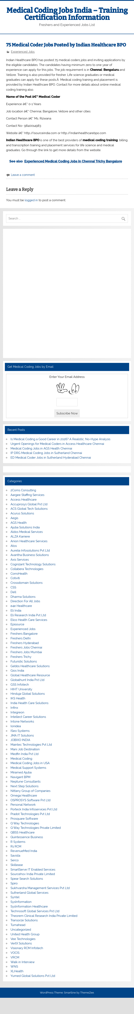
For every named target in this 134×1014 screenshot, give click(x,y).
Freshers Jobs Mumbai (26, 652)
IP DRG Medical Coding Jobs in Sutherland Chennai (46, 453)
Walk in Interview (23, 962)
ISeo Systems (20, 731)
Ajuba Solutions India (25, 527)
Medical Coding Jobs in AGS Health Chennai (41, 448)
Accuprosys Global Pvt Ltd (29, 504)
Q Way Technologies (25, 823)
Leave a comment (23, 174)
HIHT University (21, 689)
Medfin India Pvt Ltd (24, 754)
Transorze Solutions (24, 920)
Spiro (14, 883)
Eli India (16, 610)
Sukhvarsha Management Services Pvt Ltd (40, 888)
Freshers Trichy (21, 657)
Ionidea (16, 726)
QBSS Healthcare (23, 832)
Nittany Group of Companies (30, 791)
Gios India (17, 670)
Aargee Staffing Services (27, 495)
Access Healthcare (24, 499)
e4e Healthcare (21, 606)
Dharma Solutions (23, 597)
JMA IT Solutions (22, 735)
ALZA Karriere (20, 536)
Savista (15, 855)
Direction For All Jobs (25, 601)
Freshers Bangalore (24, 633)
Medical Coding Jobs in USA (30, 763)
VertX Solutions (21, 943)
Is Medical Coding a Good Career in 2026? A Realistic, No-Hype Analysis (60, 439)
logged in (31, 200)
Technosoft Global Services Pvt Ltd (35, 911)
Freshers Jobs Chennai (26, 647)
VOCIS (15, 953)
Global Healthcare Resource (30, 675)
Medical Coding (21, 758)
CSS (13, 587)
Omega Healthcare (24, 795)
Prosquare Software (24, 818)
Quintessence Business (27, 837)
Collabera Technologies (27, 569)
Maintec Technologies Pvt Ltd (31, 744)
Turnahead (18, 925)
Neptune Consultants (25, 781)
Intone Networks (22, 721)
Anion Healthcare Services (29, 541)
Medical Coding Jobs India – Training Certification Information (67, 14)
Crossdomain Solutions (27, 583)
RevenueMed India (24, 851)
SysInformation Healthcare (29, 906)
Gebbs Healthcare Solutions (30, 666)
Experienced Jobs (23, 51)
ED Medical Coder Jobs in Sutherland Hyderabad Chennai (51, 457)
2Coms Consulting (23, 490)
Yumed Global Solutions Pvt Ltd (33, 976)
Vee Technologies (23, 939)
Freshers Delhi (21, 638)
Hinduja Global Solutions (28, 694)
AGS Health (19, 523)
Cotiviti (15, 578)
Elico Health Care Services (29, 620)
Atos (14, 546)
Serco (15, 860)
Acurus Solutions (22, 513)
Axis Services (20, 559)
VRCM (15, 957)
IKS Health (18, 698)
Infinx (14, 708)
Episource (17, 624)
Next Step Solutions (24, 786)
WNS (14, 966)
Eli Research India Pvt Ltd (28, 615)
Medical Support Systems (28, 768)
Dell (13, 592)
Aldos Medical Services (27, 532)
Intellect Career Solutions (28, 717)
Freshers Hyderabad (25, 643)
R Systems (18, 842)
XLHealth (17, 971)
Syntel (15, 897)
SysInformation (21, 902)
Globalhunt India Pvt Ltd (27, 680)
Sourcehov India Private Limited (33, 874)
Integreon (17, 712)
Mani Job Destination (25, 749)
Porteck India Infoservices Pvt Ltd (34, 809)
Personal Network (23, 804)
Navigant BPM (20, 777)
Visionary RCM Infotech (27, 948)
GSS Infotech (20, 684)
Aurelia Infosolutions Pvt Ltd (30, 550)
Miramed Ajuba (21, 772)
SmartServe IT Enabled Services (33, 869)
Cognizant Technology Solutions (33, 564)
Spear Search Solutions (27, 879)
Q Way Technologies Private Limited (36, 828)
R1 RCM (16, 846)
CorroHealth (19, 573)
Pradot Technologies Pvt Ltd (30, 814)
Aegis (14, 518)
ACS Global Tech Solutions (29, 509)
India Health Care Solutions (29, 703)
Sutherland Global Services (29, 893)
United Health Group (25, 934)
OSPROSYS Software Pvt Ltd (30, 800)
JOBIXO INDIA (20, 740)
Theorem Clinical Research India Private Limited (44, 916)
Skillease (17, 865)
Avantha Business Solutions (30, 555)
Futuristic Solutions (24, 661)
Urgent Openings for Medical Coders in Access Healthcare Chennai (57, 444)
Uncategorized (21, 929)
